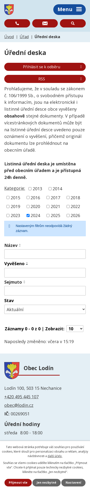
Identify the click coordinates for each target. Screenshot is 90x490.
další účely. (55, 456)
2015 (15, 197)
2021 (55, 206)
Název (11, 245)
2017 (55, 197)
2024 (35, 215)
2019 (15, 206)
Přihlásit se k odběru (53, 66)
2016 (35, 197)
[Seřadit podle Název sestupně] (20, 246)
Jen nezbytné (46, 483)
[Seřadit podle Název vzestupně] (20, 244)
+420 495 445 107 (21, 396)
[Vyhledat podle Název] (45, 254)
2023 (15, 215)
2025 (55, 215)
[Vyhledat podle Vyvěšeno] (45, 272)
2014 (57, 188)
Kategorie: (14, 188)
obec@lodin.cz (18, 405)
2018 (75, 197)
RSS (60, 79)
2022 (75, 206)
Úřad (24, 36)
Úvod (9, 36)
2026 (75, 215)
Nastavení (73, 483)
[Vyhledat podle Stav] (45, 309)
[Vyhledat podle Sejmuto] (45, 290)
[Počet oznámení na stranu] (74, 328)
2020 (35, 206)
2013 (37, 188)
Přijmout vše (18, 483)
